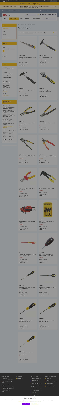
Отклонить (35, 403)
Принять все (26, 403)
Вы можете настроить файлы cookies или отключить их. (29, 401)
